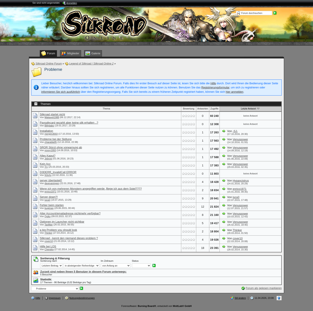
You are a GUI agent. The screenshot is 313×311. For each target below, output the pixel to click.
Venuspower (240, 139)
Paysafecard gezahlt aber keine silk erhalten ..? (69, 122)
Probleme (53, 69)
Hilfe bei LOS (48, 246)
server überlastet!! (51, 180)
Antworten (202, 108)
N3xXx (48, 175)
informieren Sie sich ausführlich (60, 91)
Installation (46, 130)
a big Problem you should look (58, 230)
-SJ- (235, 131)
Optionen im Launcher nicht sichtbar (62, 221)
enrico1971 (50, 191)
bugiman (49, 208)
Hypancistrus (241, 180)
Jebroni (48, 158)
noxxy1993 (50, 150)
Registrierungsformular (215, 87)
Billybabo (49, 125)
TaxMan (49, 224)
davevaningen (52, 183)
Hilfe (213, 83)
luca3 (47, 200)
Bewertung (188, 108)
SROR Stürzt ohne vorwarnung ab (61, 147)
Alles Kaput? (47, 155)
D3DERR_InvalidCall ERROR (58, 172)
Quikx (48, 216)
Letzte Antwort (250, 108)
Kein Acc (45, 163)
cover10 (49, 241)
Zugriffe (214, 108)
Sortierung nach (48, 261)
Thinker (48, 233)
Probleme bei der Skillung (56, 139)
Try (46, 166)
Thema (106, 108)
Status (135, 261)
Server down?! (49, 197)
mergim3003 (51, 133)
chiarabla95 (51, 142)
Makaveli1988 (52, 117)
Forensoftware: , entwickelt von (156, 306)
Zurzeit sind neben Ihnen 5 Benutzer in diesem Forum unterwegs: (83, 271)
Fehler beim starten (52, 205)
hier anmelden (234, 91)
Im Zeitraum (107, 261)
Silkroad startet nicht (52, 114)
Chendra (49, 249)
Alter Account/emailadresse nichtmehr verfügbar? (70, 213)
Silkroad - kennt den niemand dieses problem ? (69, 238)
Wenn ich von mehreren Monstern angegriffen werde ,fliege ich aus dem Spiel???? (91, 188)
